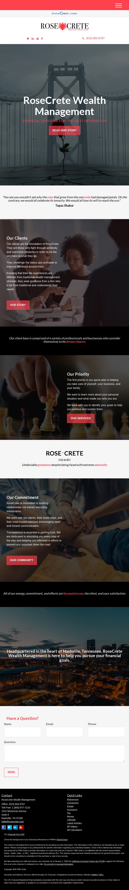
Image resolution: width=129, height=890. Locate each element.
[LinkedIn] (33, 39)
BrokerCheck (62, 840)
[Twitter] (28, 39)
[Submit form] (11, 772)
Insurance (72, 809)
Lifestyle (71, 820)
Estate (70, 806)
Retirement (72, 799)
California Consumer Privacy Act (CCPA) (88, 861)
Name (7, 724)
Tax (69, 813)
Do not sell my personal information (58, 864)
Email (49, 724)
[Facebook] (42, 39)
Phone (92, 724)
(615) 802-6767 (93, 38)
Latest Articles (74, 823)
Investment (72, 803)
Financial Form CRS (16, 834)
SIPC (101, 875)
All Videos (72, 826)
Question (10, 742)
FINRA (94, 875)
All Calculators (74, 830)
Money (70, 816)
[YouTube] (37, 39)
